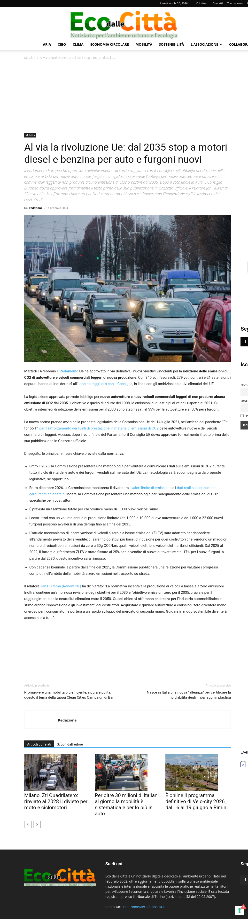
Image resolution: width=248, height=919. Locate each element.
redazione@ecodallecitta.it (144, 906)
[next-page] (36, 824)
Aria (47, 44)
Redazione (36, 208)
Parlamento (69, 371)
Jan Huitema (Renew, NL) (60, 586)
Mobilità (144, 44)
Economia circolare (109, 44)
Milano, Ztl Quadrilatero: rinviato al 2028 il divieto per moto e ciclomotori (55, 801)
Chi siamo (202, 3)
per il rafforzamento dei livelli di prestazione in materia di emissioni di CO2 (99, 428)
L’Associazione (206, 44)
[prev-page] (27, 824)
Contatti (218, 3)
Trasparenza (234, 3)
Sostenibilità (171, 44)
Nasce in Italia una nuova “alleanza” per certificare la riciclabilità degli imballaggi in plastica (189, 695)
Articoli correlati (39, 744)
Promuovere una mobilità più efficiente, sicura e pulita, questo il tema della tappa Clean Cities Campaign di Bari (69, 695)
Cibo (62, 44)
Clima (78, 44)
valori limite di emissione (151, 488)
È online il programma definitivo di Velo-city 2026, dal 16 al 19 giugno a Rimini (196, 801)
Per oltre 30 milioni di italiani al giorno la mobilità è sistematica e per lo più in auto (127, 804)
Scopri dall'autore (70, 744)
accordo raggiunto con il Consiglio (105, 384)
